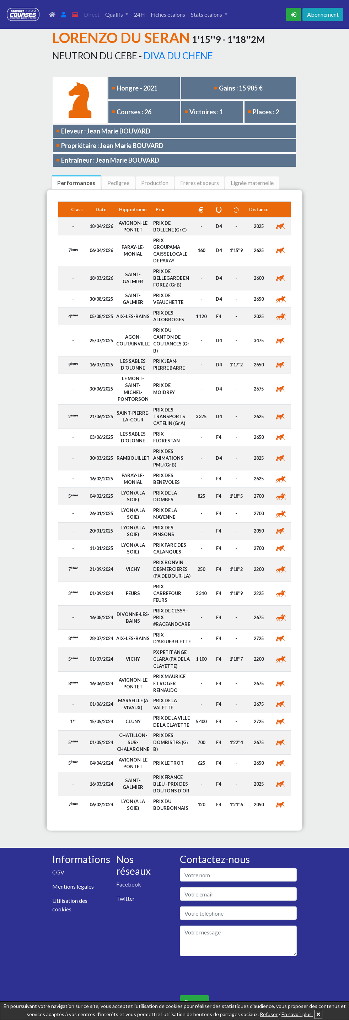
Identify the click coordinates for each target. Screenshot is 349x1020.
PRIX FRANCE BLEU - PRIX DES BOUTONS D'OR (171, 783)
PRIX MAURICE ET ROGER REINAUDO (169, 683)
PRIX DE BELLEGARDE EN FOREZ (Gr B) (171, 278)
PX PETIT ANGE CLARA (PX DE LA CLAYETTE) (171, 659)
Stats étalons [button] (207, 14)
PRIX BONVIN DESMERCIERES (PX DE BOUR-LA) (171, 569)
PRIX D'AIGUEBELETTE (172, 638)
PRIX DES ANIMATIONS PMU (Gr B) (168, 458)
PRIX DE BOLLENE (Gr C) (170, 226)
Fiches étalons (168, 14)
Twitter (125, 898)
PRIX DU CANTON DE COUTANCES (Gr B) (171, 340)
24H (139, 14)
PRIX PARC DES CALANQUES (169, 548)
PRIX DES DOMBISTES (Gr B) (170, 742)
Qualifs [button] (114, 14)
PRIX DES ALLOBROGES (168, 316)
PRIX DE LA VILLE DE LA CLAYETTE (171, 721)
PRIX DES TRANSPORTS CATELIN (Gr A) (169, 416)
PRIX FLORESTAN (166, 437)
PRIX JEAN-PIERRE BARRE (169, 364)
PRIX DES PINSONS (163, 531)
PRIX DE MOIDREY (164, 388)
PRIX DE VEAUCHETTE (168, 299)
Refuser (269, 1014)
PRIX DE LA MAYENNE (165, 513)
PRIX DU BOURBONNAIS (170, 804)
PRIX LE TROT (168, 763)
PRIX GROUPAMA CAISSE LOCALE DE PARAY (170, 251)
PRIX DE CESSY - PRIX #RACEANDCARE (171, 617)
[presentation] (234, 975)
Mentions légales (73, 886)
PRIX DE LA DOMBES (165, 496)
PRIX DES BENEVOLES (166, 479)
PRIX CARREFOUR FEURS (167, 593)
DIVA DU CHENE (178, 55)
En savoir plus (297, 1014)
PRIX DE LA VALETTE (165, 704)
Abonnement (323, 14)
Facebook (128, 884)
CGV (58, 872)
